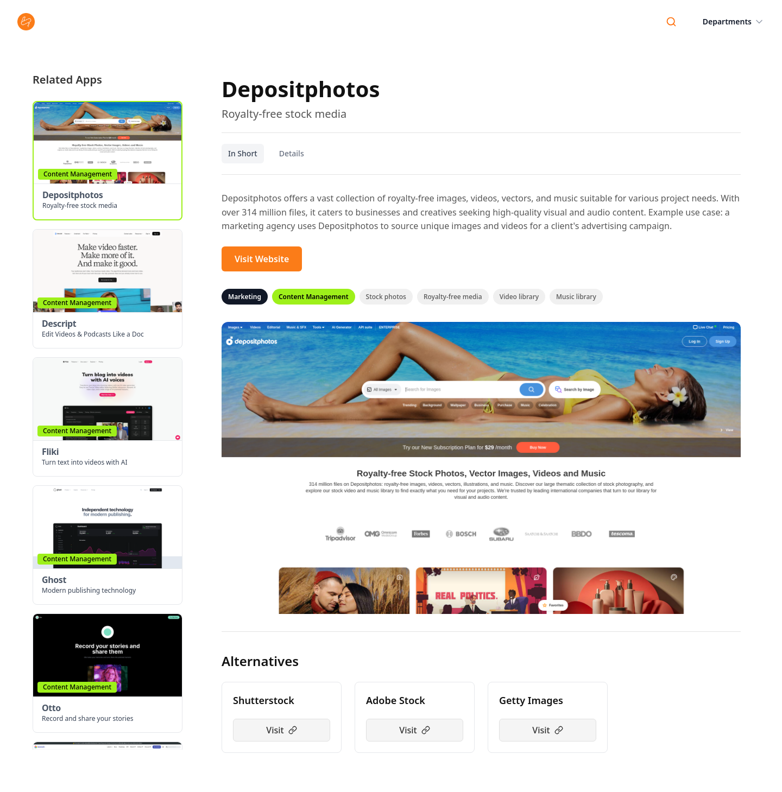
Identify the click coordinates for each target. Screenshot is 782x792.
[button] (107, 160)
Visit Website (262, 259)
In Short (242, 153)
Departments (734, 21)
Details (291, 153)
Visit (281, 730)
